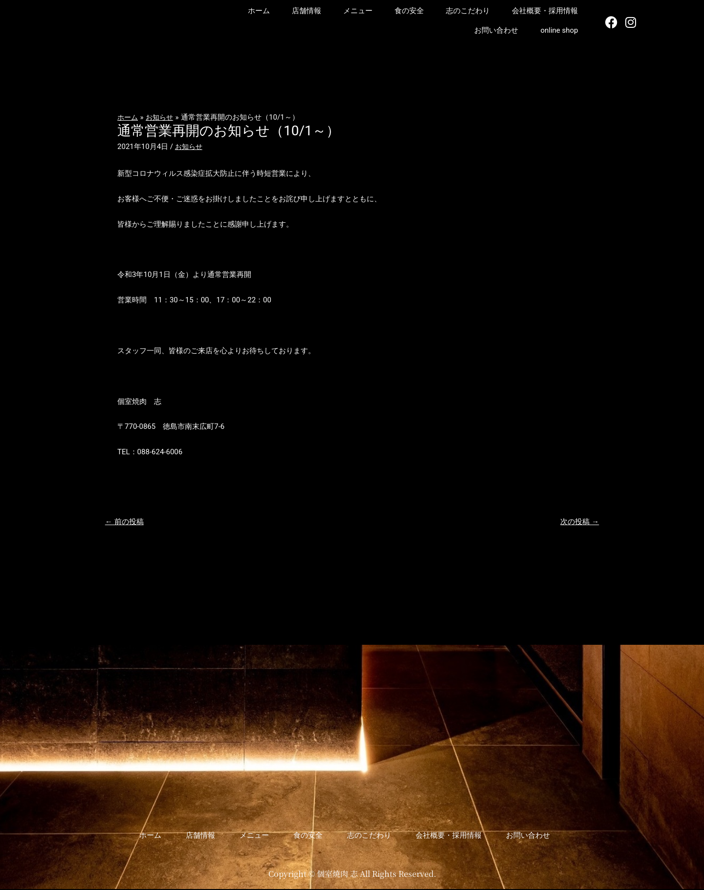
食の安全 (409, 10)
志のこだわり (468, 10)
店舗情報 (306, 10)
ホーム (259, 10)
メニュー (358, 10)
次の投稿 (577, 522)
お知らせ (189, 146)
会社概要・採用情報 (545, 10)
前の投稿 (126, 522)
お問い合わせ (496, 30)
